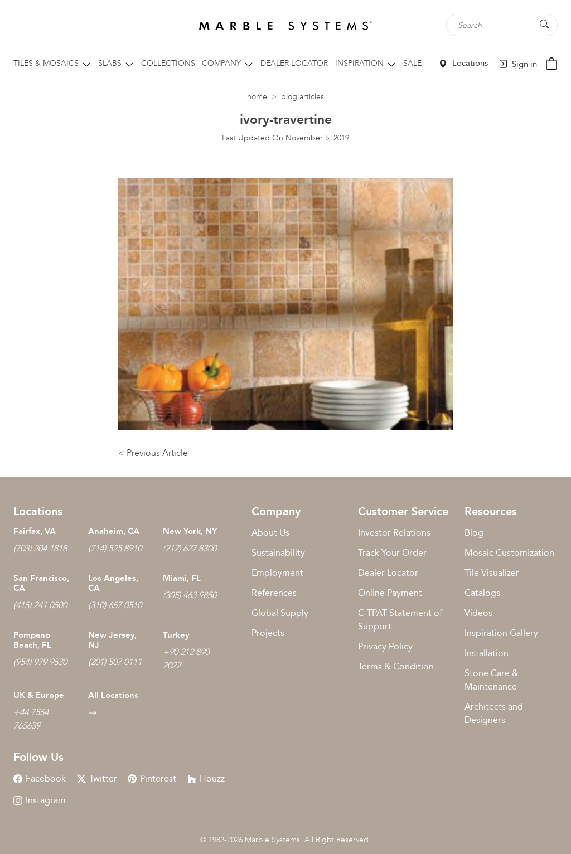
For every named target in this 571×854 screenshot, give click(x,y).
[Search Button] (544, 24)
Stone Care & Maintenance (491, 680)
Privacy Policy (385, 646)
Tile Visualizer (491, 572)
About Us (270, 532)
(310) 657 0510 (115, 605)
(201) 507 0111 (115, 662)
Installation (486, 653)
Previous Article (157, 453)
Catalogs (482, 593)
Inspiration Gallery (501, 633)
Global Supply (279, 613)
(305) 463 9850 (189, 595)
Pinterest (152, 778)
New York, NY (190, 531)
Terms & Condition (396, 666)
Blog (473, 532)
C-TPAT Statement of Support (400, 620)
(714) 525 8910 (115, 548)
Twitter (97, 778)
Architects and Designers (493, 713)
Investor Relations (394, 532)
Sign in (516, 64)
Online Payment (390, 593)
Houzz (206, 778)
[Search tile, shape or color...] (502, 25)
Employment (277, 572)
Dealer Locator (388, 572)
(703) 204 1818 (40, 548)
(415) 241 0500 (40, 605)
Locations (463, 63)
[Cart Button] (551, 62)
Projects (267, 633)
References (274, 593)
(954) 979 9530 (40, 662)
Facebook (39, 778)
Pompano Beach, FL (32, 640)
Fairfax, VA (34, 531)
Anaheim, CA (113, 531)
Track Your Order (392, 552)
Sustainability (278, 552)
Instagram (39, 800)
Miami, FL (182, 578)
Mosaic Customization (509, 552)
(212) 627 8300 (189, 548)
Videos (478, 613)
